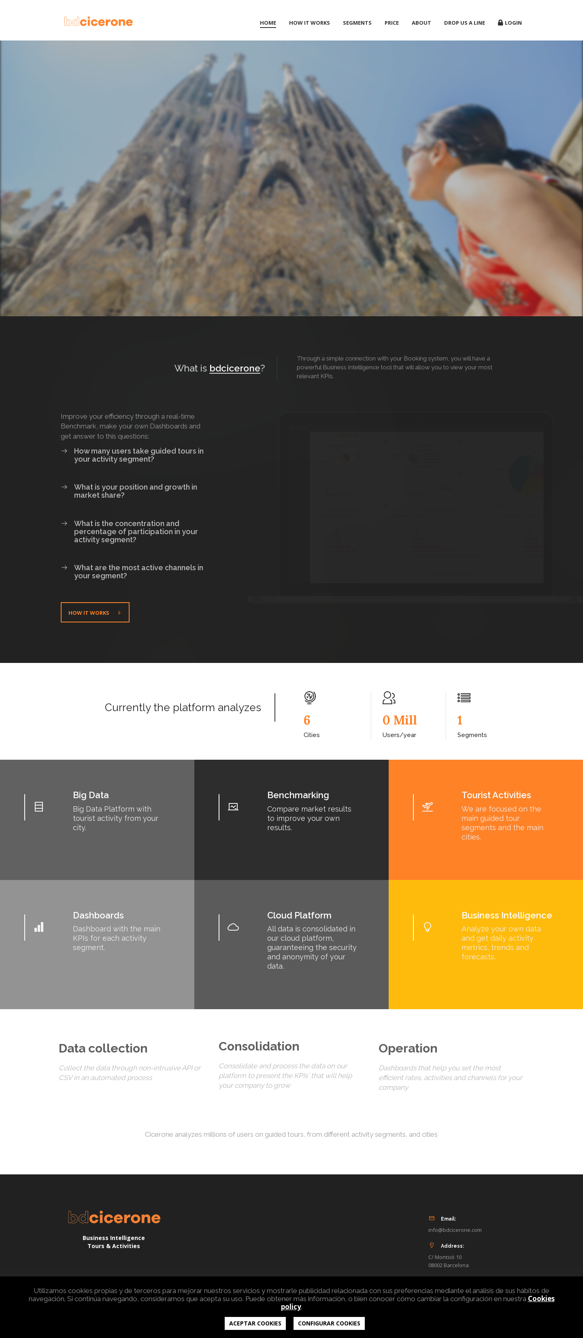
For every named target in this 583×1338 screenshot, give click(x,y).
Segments (357, 22)
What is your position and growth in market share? (129, 486)
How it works (309, 22)
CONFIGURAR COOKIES (329, 1323)
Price (392, 22)
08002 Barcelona (448, 1265)
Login (510, 23)
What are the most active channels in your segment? (132, 567)
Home (268, 22)
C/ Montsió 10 (445, 1257)
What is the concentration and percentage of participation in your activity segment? (129, 527)
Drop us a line (464, 22)
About (421, 22)
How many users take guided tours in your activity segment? (132, 450)
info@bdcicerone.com (455, 1230)
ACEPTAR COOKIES (255, 1323)
